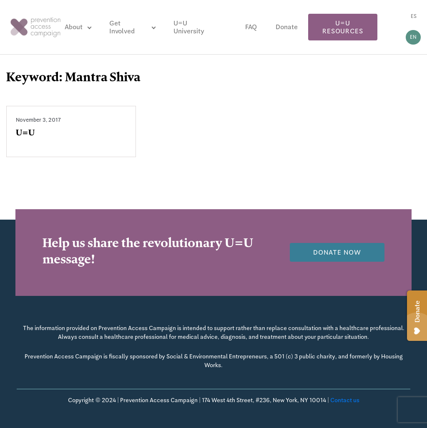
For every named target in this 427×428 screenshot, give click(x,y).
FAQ (251, 27)
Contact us (344, 400)
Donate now (337, 252)
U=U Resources (342, 27)
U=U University (188, 27)
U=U (25, 134)
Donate (287, 27)
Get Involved (122, 27)
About (74, 27)
